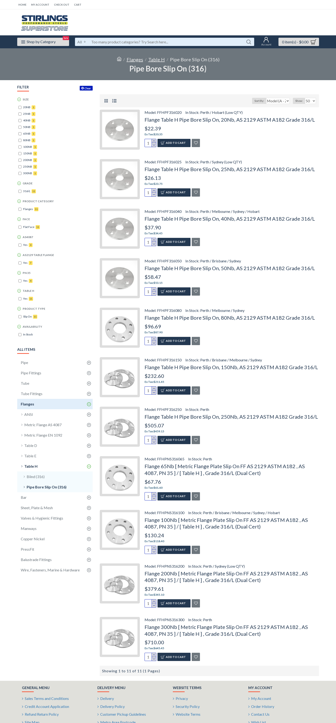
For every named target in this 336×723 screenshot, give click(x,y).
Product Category (38, 201)
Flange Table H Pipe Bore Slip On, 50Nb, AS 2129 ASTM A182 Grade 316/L (230, 268)
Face (26, 219)
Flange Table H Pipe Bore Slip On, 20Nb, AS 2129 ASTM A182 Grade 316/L (230, 119)
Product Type (34, 308)
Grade (28, 183)
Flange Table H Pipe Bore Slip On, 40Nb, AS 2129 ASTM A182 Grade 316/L (230, 218)
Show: (300, 101)
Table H (156, 59)
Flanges (135, 59)
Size (26, 99)
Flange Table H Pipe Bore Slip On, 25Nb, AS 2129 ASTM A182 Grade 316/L (230, 169)
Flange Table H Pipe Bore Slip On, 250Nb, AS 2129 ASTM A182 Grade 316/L (231, 416)
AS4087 (28, 237)
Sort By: (257, 101)
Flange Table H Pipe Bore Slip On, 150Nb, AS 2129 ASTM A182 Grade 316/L (231, 367)
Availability (32, 326)
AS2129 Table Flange (38, 255)
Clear (87, 88)
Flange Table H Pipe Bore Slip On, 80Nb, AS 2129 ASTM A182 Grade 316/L (230, 317)
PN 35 (26, 273)
